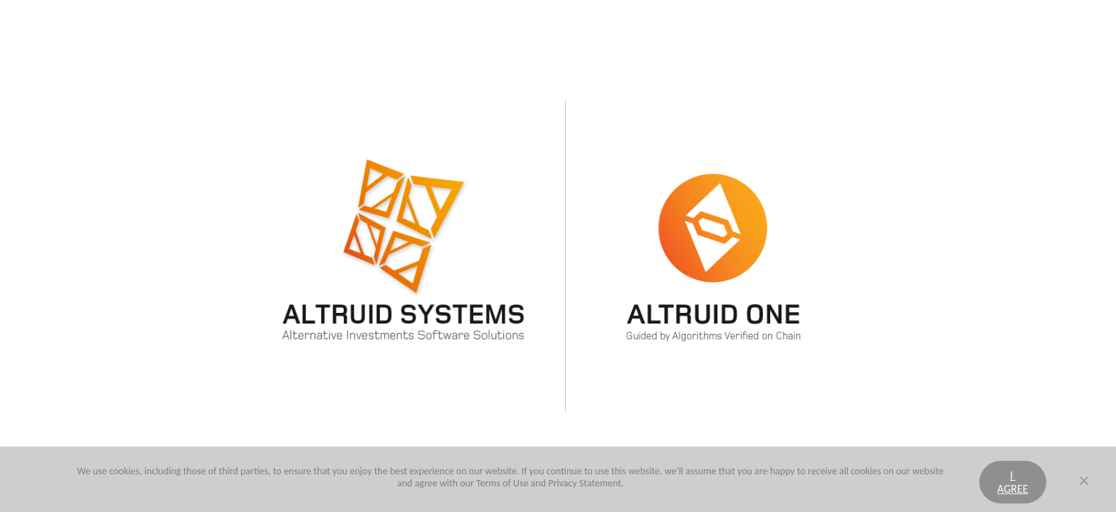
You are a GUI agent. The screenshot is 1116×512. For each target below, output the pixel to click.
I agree (1012, 482)
